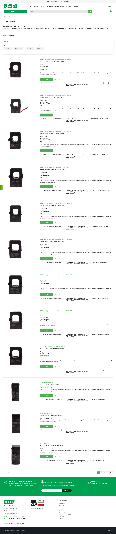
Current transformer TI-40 (48, 413)
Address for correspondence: (11, 522)
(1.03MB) (105, 262)
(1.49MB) (103, 399)
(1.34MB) (105, 298)
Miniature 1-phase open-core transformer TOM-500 (56, 311)
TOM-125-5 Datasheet (97, 119)
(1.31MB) (103, 460)
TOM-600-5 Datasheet (97, 370)
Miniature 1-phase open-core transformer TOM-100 (56, 60)
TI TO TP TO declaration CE (49, 399)
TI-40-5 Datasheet (96, 430)
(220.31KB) (106, 190)
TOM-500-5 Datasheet (97, 334)
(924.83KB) (106, 83)
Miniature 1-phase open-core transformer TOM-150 (56, 131)
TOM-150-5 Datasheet (97, 154)
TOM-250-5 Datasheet (97, 226)
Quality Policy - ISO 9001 (65, 514)
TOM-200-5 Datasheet (97, 190)
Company (61, 509)
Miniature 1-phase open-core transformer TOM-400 (56, 275)
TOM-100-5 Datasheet (97, 83)
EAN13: (54, 61)
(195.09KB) (105, 119)
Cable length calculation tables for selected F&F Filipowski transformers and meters (77, 84)
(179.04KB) (58, 83)
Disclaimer (61, 511)
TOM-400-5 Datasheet (97, 298)
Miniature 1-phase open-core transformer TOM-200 (56, 167)
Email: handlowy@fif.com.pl (10, 513)
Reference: (43, 61)
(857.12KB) (105, 226)
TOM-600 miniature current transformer (52, 347)
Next (111, 472)
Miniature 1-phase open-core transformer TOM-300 (56, 239)
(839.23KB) (106, 154)
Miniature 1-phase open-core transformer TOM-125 (56, 95)
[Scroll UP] (112, 530)
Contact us (62, 516)
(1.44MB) (105, 370)
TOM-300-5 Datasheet (97, 262)
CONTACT (61, 507)
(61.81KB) (72, 85)
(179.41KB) (59, 399)
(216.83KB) (106, 334)
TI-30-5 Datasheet (96, 399)
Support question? (96, 481)
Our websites (62, 503)
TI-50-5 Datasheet (96, 460)
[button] (46, 79)
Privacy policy (62, 513)
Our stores (61, 518)
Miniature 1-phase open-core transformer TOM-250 (56, 203)
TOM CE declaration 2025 (49, 83)
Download (61, 505)
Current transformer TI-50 (48, 444)
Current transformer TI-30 (48, 383)
